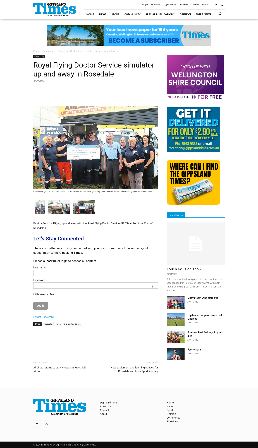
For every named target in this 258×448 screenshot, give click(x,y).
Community (132, 14)
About (205, 4)
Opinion (185, 14)
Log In (145, 4)
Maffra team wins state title (202, 297)
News (102, 14)
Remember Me (43, 294)
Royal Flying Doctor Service (69, 323)
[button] (220, 14)
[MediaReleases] (195, 98)
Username (39, 267)
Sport (115, 14)
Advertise (184, 4)
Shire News (203, 14)
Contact (195, 4)
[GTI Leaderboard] (129, 35)
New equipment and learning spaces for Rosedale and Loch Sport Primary (134, 369)
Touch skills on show (184, 269)
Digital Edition (170, 4)
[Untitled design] (193, 151)
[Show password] (152, 286)
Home (90, 14)
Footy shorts (194, 349)
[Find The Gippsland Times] (193, 203)
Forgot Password (43, 317)
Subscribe (155, 4)
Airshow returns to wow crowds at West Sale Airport (59, 369)
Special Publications (160, 14)
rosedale (48, 323)
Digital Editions (108, 402)
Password (39, 280)
